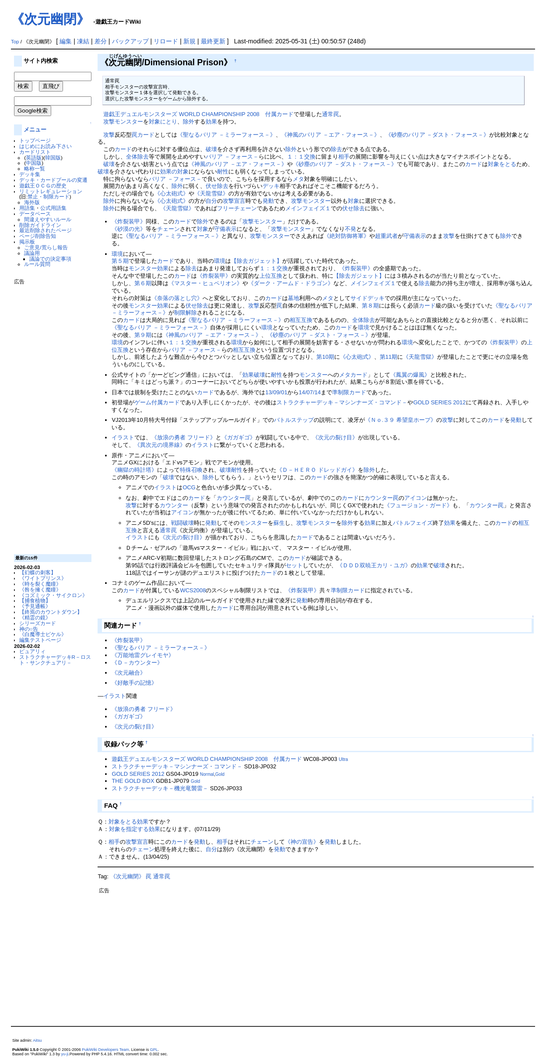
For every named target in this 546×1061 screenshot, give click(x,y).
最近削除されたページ (45, 230)
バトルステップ (294, 420)
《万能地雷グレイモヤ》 (143, 655)
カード (123, 149)
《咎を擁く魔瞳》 (40, 589)
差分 (100, 41)
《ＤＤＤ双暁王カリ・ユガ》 (374, 565)
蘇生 (279, 523)
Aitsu (37, 1040)
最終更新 (213, 41)
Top (15, 41)
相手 (344, 156)
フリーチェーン (237, 208)
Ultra (343, 759)
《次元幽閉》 (50, 19)
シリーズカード (37, 623)
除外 (188, 121)
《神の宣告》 (302, 841)
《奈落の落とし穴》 (177, 298)
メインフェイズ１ (308, 208)
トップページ (35, 140)
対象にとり (163, 121)
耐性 (222, 171)
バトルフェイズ (413, 523)
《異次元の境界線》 (160, 445)
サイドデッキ (367, 298)
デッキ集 (29, 174)
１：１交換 (301, 156)
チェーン (168, 229)
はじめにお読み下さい (45, 146)
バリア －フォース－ (232, 156)
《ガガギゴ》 (238, 437)
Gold (219, 774)
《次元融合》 (129, 672)
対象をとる (502, 164)
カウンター (174, 505)
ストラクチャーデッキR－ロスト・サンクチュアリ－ (55, 659)
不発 (350, 229)
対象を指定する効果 (134, 829)
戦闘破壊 (182, 523)
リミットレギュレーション (50, 191)
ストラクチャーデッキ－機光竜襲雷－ (160, 788)
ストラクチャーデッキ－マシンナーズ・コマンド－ (341, 402)
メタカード (353, 374)
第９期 (142, 335)
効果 (211, 121)
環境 (117, 254)
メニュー (35, 129)
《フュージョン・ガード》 (418, 505)
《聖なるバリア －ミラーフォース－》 (226, 134)
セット (294, 565)
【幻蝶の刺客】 (37, 572)
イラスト (123, 437)
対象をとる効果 (128, 821)
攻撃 (109, 134)
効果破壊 (253, 374)
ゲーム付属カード (157, 402)
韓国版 (53, 157)
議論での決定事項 (50, 259)
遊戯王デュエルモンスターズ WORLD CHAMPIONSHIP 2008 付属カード (198, 114)
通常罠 (330, 114)
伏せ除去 (217, 186)
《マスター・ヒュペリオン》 (205, 283)
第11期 (388, 357)
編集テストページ (40, 640)
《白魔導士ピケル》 (42, 634)
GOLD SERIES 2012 (439, 402)
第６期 (142, 283)
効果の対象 (174, 171)
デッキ (271, 186)
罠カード (143, 134)
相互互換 (301, 320)
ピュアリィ (32, 651)
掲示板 (27, 241)
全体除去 (137, 156)
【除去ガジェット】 (256, 261)
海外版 (32, 202)
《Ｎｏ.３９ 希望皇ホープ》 (400, 420)
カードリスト (35, 152)
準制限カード (349, 392)
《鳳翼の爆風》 (410, 374)
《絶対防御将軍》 (346, 236)
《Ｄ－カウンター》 (137, 662)
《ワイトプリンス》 (42, 578)
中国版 (34, 163)
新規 (189, 41)
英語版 (34, 157)
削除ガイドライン (40, 225)
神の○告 (28, 629)
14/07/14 (310, 392)
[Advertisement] (49, 416)
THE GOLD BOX (133, 781)
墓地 (293, 298)
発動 (268, 201)
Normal (207, 774)
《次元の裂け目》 (335, 437)
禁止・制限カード (49, 196)
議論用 (32, 253)
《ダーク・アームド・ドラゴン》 (290, 283)
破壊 (211, 149)
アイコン (415, 498)
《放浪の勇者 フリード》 (183, 437)
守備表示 (225, 229)
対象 (353, 201)
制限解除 (185, 312)
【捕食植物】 (35, 600)
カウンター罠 (234, 498)
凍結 (83, 41)
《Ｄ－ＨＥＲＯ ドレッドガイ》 (317, 470)
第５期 (120, 261)
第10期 (325, 357)
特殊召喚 (191, 470)
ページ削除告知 (37, 236)
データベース (35, 213)
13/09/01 (276, 392)
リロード (166, 41)
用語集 (27, 208)
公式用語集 (53, 208)
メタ (298, 179)
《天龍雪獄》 (211, 193)
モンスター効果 (148, 268)
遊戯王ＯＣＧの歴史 (42, 185)
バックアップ (130, 41)
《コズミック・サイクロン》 (53, 595)
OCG (189, 487)
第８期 (370, 305)
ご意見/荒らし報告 (45, 247)
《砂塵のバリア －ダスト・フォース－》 (437, 134)
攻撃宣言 (234, 201)
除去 (336, 149)
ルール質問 (37, 264)
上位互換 (270, 275)
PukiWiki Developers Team (105, 1049)
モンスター (313, 374)
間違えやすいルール (47, 219)
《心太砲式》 (171, 193)
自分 (211, 201)
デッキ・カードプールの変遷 (53, 180)
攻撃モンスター (123, 121)
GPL (154, 1049)
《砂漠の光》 (129, 229)
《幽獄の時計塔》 (134, 470)
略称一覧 (34, 168)
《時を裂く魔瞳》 (40, 584)
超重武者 (386, 236)
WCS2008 (193, 590)
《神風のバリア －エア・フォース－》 (330, 134)
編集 (66, 41)
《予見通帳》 (35, 606)
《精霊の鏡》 (35, 617)
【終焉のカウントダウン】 (50, 612)
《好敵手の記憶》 (134, 682)
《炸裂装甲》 (129, 221)
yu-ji (65, 1054)
